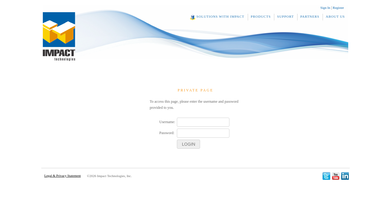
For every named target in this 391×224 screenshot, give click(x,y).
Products (261, 16)
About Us (335, 16)
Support (285, 16)
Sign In (325, 7)
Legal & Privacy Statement (62, 175)
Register (338, 7)
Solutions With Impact (220, 16)
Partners (310, 16)
